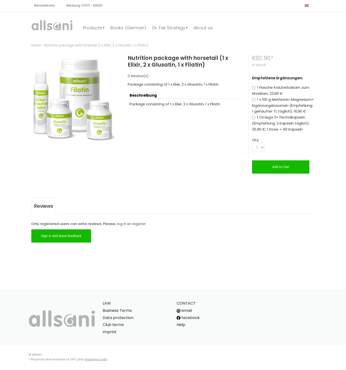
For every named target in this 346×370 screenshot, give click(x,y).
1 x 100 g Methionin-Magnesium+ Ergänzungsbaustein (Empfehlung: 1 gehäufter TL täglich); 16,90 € (283, 105)
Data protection (118, 317)
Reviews (43, 206)
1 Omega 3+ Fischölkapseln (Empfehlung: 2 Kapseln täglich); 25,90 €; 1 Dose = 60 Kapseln (280, 123)
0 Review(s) (138, 75)
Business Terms (117, 310)
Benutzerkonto (44, 5)
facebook (188, 317)
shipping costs (96, 359)
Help (181, 324)
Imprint (110, 332)
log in (121, 223)
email (184, 310)
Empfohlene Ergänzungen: (277, 78)
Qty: (255, 139)
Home (36, 45)
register (139, 223)
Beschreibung (143, 95)
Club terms (113, 324)
